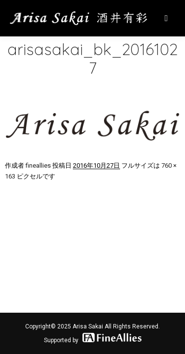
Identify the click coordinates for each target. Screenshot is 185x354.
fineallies (38, 165)
